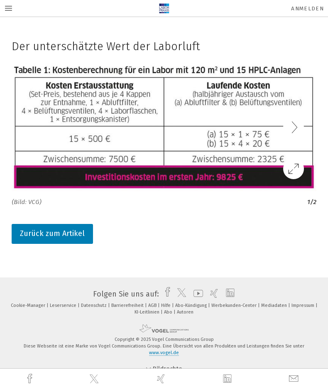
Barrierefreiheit (128, 305)
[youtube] (196, 294)
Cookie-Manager (29, 305)
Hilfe (166, 305)
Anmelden (307, 8)
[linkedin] (228, 379)
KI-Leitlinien (148, 312)
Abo (169, 312)
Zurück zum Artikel (52, 233)
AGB (153, 305)
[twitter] (95, 379)
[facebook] (30, 378)
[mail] (295, 378)
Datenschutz (94, 305)
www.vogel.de (164, 352)
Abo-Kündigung (191, 305)
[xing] (162, 379)
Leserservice (64, 305)
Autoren (185, 312)
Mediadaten (274, 305)
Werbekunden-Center (234, 305)
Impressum (303, 305)
